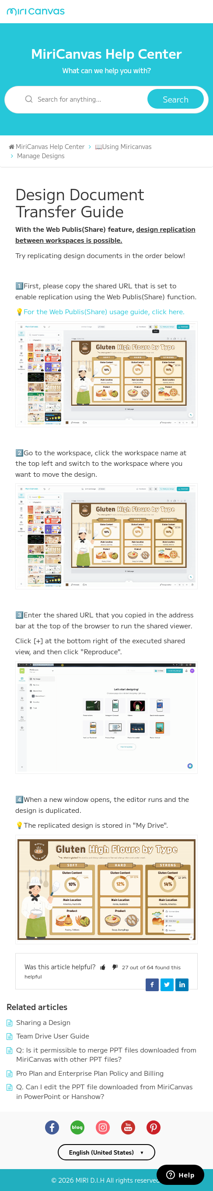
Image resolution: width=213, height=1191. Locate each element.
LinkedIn (182, 984)
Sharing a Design (43, 1022)
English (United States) (101, 1152)
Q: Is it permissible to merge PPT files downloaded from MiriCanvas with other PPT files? (106, 1054)
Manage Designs (41, 155)
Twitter (167, 984)
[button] (103, 967)
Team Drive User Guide (52, 1035)
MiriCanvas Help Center (106, 53)
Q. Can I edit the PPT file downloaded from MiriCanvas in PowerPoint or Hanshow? (104, 1091)
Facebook (152, 984)
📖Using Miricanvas (123, 146)
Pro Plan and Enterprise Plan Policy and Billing (90, 1073)
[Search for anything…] (81, 99)
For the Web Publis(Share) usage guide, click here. (104, 311)
